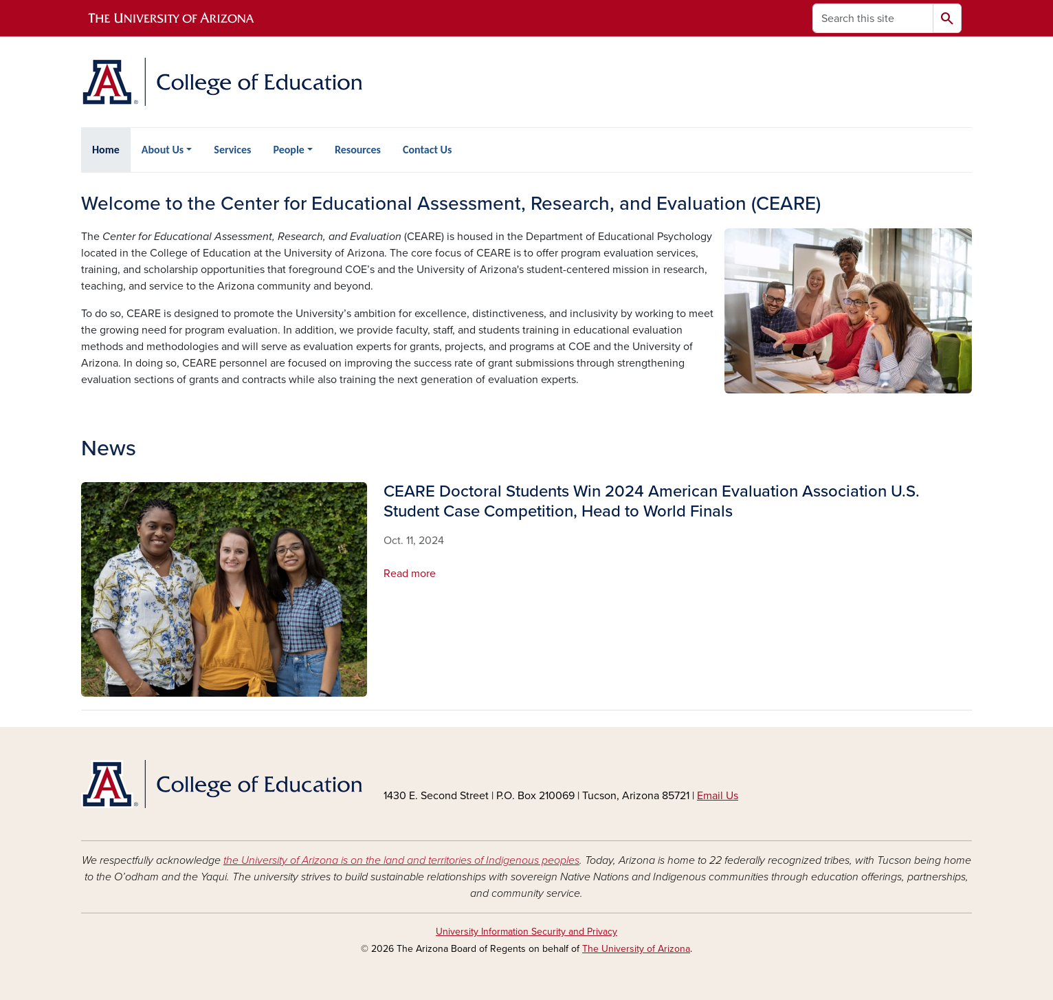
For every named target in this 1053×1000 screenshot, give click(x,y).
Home (106, 149)
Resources (358, 149)
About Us (163, 149)
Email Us (717, 796)
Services (232, 149)
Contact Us (427, 149)
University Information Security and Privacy (526, 931)
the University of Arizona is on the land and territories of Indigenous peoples (401, 860)
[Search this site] (872, 18)
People (288, 149)
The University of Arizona (636, 949)
